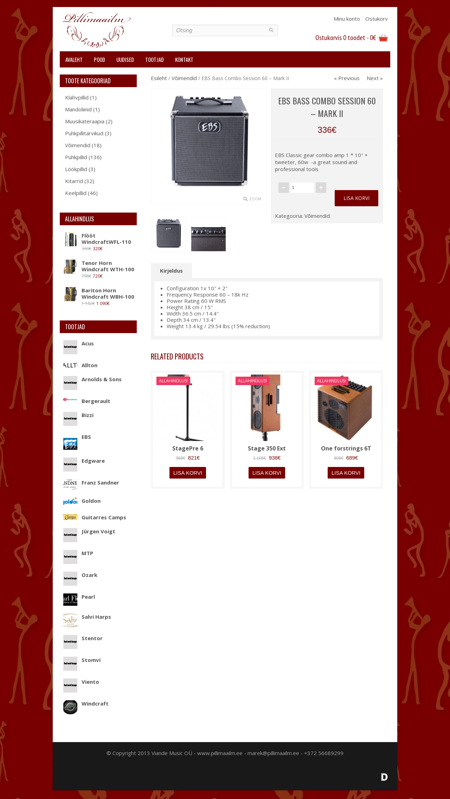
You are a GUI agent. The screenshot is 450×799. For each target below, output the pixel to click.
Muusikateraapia (84, 121)
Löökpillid (76, 169)
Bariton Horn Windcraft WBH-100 (98, 293)
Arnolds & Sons (92, 379)
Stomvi (82, 660)
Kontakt (184, 59)
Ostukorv (376, 19)
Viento (81, 681)
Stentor (83, 638)
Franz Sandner (91, 482)
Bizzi (78, 415)
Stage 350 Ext (267, 448)
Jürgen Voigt (89, 531)
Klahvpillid (77, 97)
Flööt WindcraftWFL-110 (97, 238)
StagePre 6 (187, 448)
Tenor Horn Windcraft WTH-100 (98, 266)
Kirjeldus (171, 270)
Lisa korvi (356, 198)
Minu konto (347, 19)
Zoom (255, 198)
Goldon (82, 501)
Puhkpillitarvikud (84, 133)
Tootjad (154, 59)
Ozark (80, 575)
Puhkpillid (76, 157)
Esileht (159, 78)
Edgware (84, 460)
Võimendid (77, 145)
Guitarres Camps (94, 517)
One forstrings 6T (346, 448)
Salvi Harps (87, 616)
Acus (78, 343)
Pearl (79, 596)
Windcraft (86, 703)
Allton (80, 365)
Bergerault (86, 401)
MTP (78, 553)
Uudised (125, 59)
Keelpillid (75, 192)
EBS (77, 437)
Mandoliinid (78, 109)
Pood (99, 59)
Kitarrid (74, 180)
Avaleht (74, 59)
